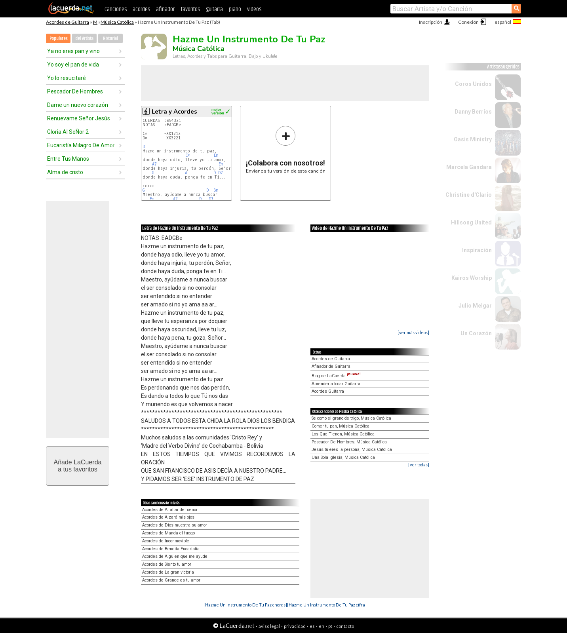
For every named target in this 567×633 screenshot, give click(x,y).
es (312, 626)
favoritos (190, 9)
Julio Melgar (475, 305)
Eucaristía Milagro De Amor (81, 145)
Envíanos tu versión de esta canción (285, 149)
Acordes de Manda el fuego (168, 533)
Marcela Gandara (469, 167)
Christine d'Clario (468, 195)
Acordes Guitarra (328, 391)
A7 (154, 164)
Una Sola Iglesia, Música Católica (343, 457)
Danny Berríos (473, 111)
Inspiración (477, 250)
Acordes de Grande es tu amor (171, 580)
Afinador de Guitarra (331, 366)
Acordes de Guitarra (67, 22)
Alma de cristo (65, 172)
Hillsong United (471, 222)
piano (235, 9)
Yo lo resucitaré (66, 78)
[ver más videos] (413, 332)
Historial (110, 38)
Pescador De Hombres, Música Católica (349, 442)
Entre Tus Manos (68, 159)
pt (330, 626)
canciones (116, 9)
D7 (220, 172)
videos (254, 9)
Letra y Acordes (174, 112)
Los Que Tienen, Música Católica (343, 434)
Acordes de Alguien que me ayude (174, 556)
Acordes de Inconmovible (165, 541)
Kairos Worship (471, 278)
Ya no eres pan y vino (73, 51)
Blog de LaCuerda (336, 375)
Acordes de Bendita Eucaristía (171, 548)
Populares (58, 38)
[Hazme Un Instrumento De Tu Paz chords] (245, 604)
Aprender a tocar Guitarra (336, 383)
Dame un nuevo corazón (77, 105)
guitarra (214, 9)
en (321, 626)
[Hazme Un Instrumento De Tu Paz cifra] (327, 604)
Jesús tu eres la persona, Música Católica (352, 449)
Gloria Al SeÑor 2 (68, 132)
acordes (141, 9)
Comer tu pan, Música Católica (340, 426)
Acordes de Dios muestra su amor (174, 525)
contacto (345, 626)
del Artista (84, 38)
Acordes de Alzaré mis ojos (168, 517)
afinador (165, 9)
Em (216, 155)
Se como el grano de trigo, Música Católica (351, 418)
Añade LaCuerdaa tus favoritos (78, 466)
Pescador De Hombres (75, 91)
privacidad (295, 626)
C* (187, 155)
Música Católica (117, 22)
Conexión (468, 22)
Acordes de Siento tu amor (166, 564)
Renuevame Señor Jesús (78, 118)
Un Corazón (476, 333)
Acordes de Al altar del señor (170, 509)
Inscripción (430, 22)
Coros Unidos (473, 84)
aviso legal (269, 626)
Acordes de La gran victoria (168, 572)
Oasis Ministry (473, 139)
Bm (215, 190)
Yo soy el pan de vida (73, 64)
